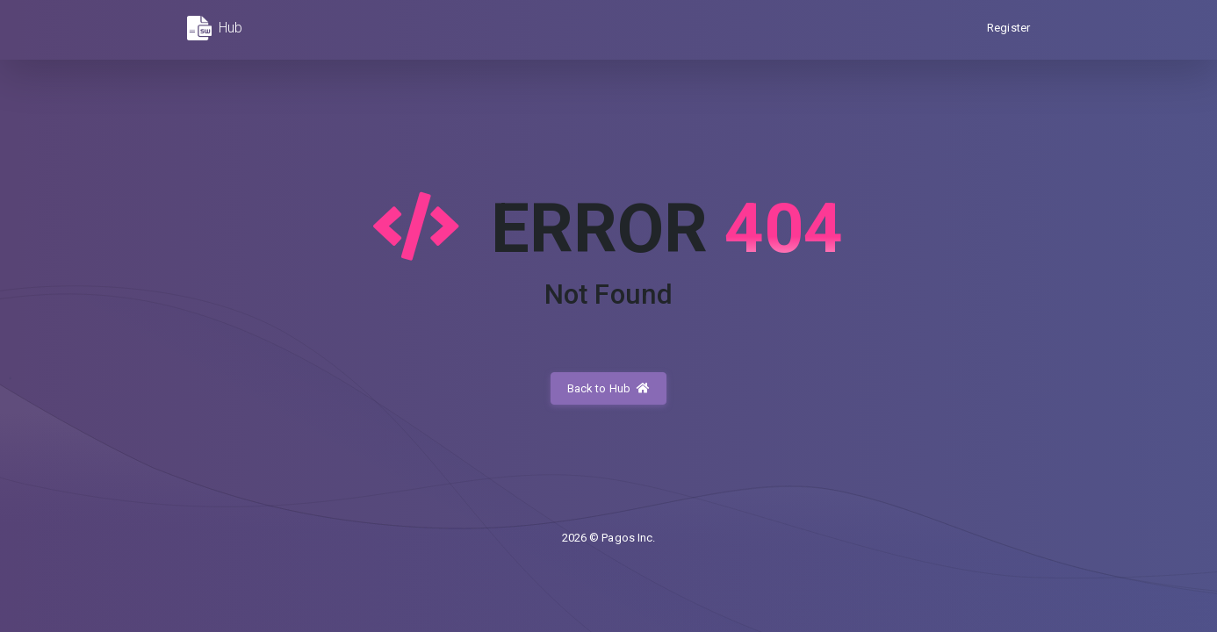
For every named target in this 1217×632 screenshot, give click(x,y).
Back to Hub (608, 388)
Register (1008, 27)
